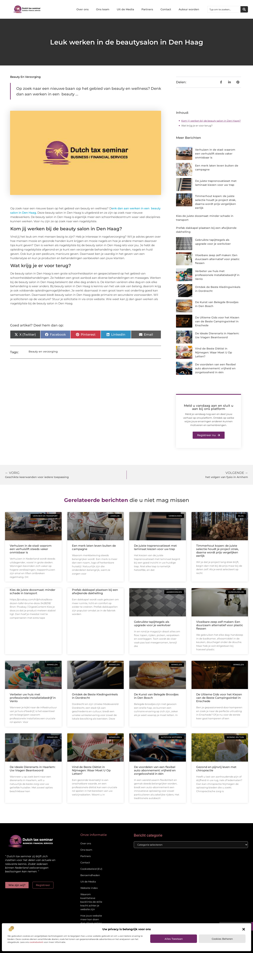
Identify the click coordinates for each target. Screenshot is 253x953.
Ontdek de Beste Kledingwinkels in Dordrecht (95, 696)
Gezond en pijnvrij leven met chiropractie (216, 768)
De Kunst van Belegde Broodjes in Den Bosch (156, 696)
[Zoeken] (244, 9)
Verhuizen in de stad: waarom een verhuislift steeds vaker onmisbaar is (215, 153)
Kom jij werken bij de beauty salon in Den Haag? (211, 120)
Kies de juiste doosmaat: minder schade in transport (32, 591)
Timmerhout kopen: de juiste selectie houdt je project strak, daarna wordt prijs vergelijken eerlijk (217, 551)
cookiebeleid (36, 942)
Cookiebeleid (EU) (91, 868)
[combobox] (224, 9)
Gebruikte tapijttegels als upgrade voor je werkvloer (152, 623)
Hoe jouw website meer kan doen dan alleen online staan (91, 921)
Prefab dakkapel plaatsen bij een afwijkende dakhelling (95, 591)
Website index (89, 887)
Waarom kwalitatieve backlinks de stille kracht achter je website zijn (91, 902)
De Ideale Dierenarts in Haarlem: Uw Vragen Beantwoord (32, 768)
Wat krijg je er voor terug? (196, 125)
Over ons (82, 9)
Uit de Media (125, 9)
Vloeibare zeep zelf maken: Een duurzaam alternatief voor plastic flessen (217, 259)
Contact (166, 9)
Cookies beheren (222, 938)
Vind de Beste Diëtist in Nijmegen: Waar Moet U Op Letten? (213, 352)
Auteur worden (189, 9)
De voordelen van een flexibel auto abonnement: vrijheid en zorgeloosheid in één (215, 368)
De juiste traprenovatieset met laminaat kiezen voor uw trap (155, 547)
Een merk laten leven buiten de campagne (94, 547)
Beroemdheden (90, 875)
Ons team (102, 9)
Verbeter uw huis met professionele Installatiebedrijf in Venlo (217, 275)
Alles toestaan (174, 938)
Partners (147, 9)
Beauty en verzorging (25, 77)
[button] (244, 929)
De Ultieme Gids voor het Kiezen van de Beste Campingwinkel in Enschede (217, 321)
